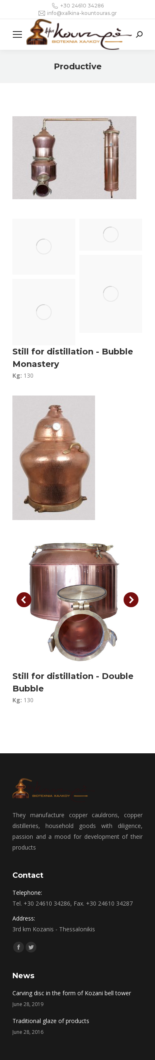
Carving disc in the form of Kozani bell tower (71, 993)
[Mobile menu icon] (17, 34)
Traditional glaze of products (50, 1021)
